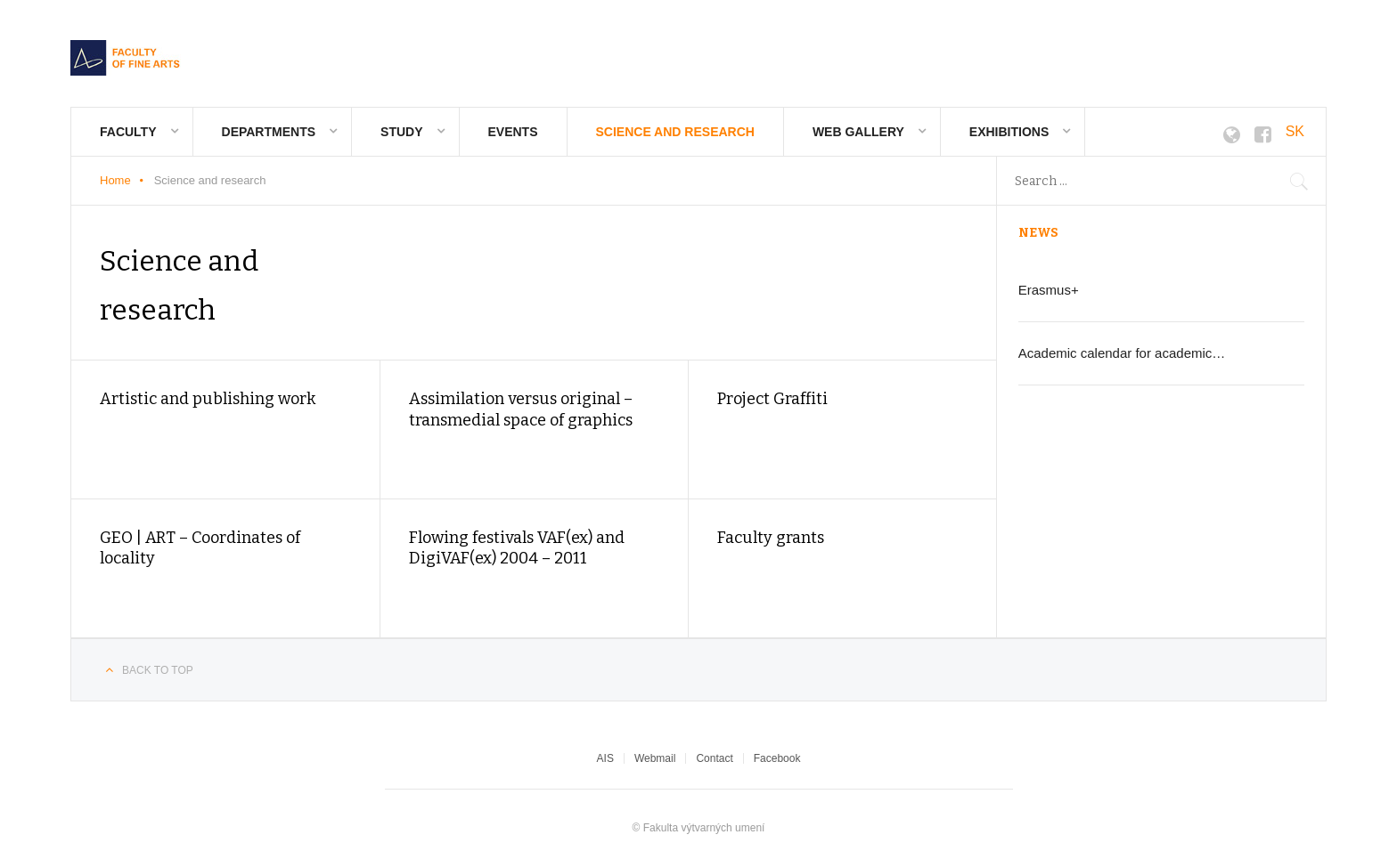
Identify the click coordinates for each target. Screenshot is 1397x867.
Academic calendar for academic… (1122, 353)
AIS (605, 758)
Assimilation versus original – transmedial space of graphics (521, 409)
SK (1295, 131)
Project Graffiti (772, 399)
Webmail (654, 758)
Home (115, 180)
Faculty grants (770, 537)
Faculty (128, 132)
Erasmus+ (1048, 289)
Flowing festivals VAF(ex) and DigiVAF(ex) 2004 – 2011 (517, 548)
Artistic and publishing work (207, 399)
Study (401, 132)
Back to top (157, 670)
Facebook (777, 758)
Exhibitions (1009, 132)
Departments (269, 132)
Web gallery (858, 132)
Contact (714, 758)
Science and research (675, 132)
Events (513, 132)
